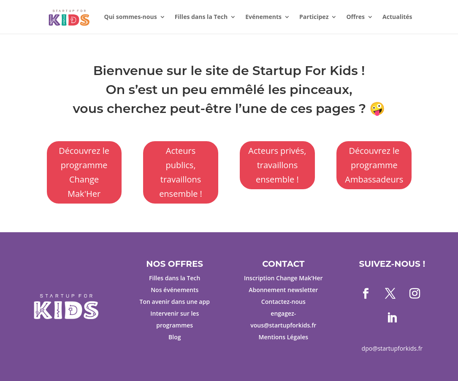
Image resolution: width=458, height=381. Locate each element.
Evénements (263, 17)
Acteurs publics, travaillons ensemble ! (180, 172)
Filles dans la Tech (201, 17)
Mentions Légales (284, 337)
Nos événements (174, 290)
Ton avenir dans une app (175, 302)
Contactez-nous (283, 302)
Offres (355, 17)
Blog (174, 337)
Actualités (397, 17)
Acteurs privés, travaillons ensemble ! (277, 165)
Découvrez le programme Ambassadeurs (374, 165)
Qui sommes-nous (130, 17)
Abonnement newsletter (283, 290)
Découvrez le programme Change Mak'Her (84, 172)
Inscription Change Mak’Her (283, 278)
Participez (313, 17)
